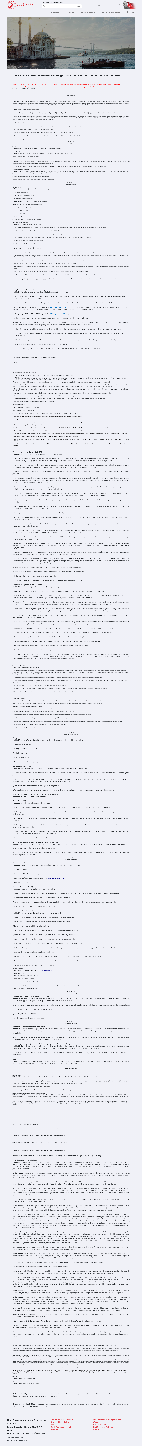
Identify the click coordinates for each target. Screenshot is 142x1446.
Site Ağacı (55, 1429)
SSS (52, 1425)
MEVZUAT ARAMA (88, 12)
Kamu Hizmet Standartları (62, 1420)
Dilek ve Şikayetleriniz (60, 1422)
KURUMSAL (55, 12)
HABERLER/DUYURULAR (111, 12)
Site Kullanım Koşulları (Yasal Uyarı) (107, 1420)
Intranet (96, 1429)
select (78, 6)
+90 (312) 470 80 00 (15, 1438)
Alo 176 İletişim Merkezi (17, 1440)
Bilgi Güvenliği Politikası (103, 1427)
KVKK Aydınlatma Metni (61, 1427)
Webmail (96, 1422)
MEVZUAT (70, 12)
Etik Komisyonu (99, 1425)
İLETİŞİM (130, 12)
